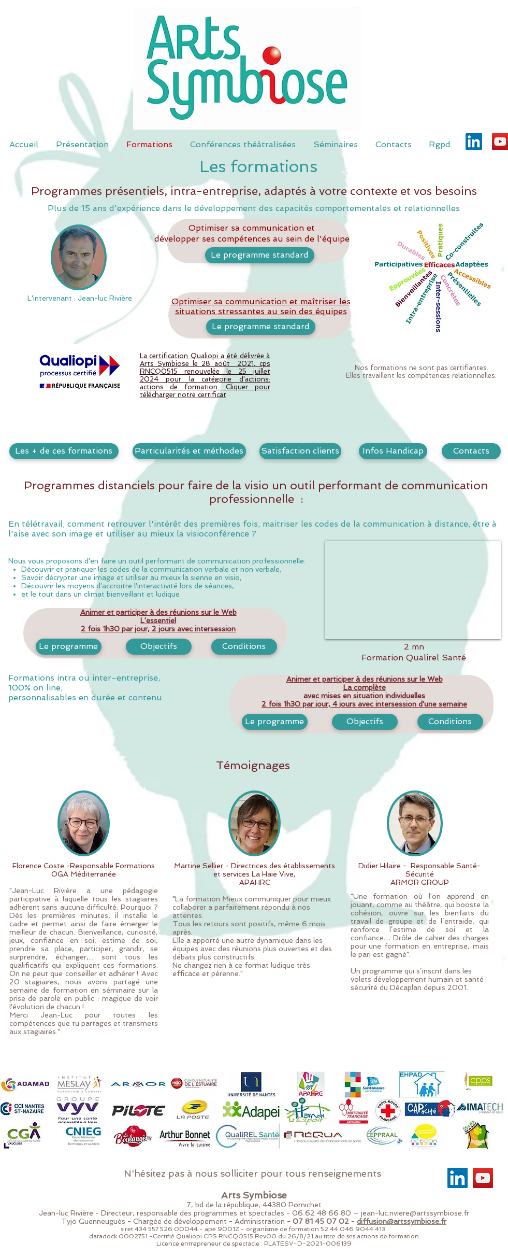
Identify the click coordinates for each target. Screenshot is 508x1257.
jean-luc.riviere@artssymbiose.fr (415, 1213)
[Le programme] (275, 722)
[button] (79, 257)
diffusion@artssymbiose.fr (401, 1221)
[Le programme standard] (259, 255)
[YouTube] (483, 1178)
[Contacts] (471, 451)
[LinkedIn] (474, 141)
